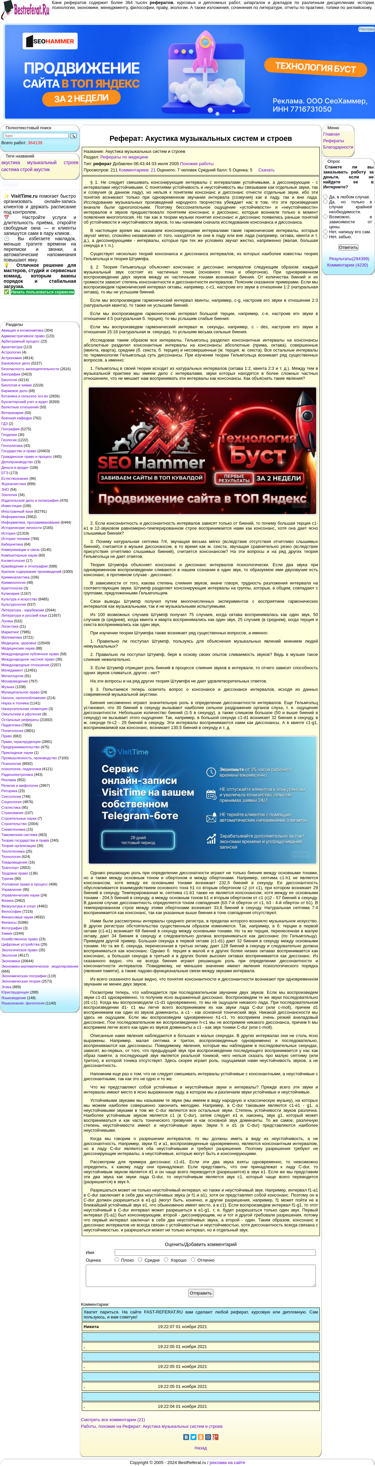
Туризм (7, 879)
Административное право (23, 336)
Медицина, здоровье (19, 643)
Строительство (14, 824)
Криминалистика (15, 577)
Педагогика (11, 725)
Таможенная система (19, 835)
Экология (9, 955)
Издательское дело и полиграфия (30, 500)
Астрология (11, 352)
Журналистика (13, 484)
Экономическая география (24, 976)
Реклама (8, 780)
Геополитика (12, 446)
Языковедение (13, 998)
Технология (11, 857)
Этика (6, 987)
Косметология (13, 561)
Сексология (11, 796)
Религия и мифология (19, 785)
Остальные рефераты (20, 720)
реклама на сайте (227, 1462)
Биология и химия (16, 385)
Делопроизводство (17, 462)
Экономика (10, 961)
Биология (9, 380)
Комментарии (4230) (347, 264)
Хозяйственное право (19, 939)
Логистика (9, 626)
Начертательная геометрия (24, 709)
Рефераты (333, 140)
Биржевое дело (14, 391)
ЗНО (5, 489)
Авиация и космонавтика (22, 330)
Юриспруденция (15, 992)
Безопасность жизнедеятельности (30, 369)
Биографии (10, 374)
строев (71, 162)
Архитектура (12, 347)
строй (26, 169)
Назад (200, 1447)
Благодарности (338, 147)
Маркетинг (10, 632)
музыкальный (42, 162)
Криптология (12, 588)
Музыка (7, 687)
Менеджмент (12, 670)
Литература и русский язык (24, 615)
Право (6, 736)
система (10, 169)
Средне (149, 1260)
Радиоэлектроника (17, 775)
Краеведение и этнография (24, 566)
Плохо (124, 1260)
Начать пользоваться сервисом (42, 292)
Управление (11, 889)
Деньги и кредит (15, 468)
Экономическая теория (21, 981)
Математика (11, 637)
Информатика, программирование (30, 522)
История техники (15, 539)
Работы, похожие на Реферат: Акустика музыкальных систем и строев (152, 1426)
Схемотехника (13, 829)
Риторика (9, 791)
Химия (6, 933)
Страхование (12, 813)
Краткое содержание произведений (31, 572)
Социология (11, 802)
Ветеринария (12, 413)
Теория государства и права (25, 840)
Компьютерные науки (19, 555)
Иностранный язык (17, 511)
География (10, 429)
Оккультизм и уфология (21, 714)
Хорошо (175, 1260)
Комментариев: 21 (137, 169)
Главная (331, 134)
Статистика (11, 807)
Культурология (13, 604)
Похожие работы (197, 163)
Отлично (202, 1260)
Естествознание (15, 478)
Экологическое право (19, 950)
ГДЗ (4, 424)
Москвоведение (14, 681)
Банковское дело (15, 363)
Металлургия (12, 676)
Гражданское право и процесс (26, 457)
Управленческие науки (20, 895)
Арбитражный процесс (20, 341)
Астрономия (11, 358)
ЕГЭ (4, 473)
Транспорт (10, 868)
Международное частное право (28, 659)
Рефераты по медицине (124, 157)
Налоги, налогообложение (23, 698)
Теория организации (18, 846)
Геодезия (9, 435)
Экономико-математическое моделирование (39, 966)
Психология (11, 764)
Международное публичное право (30, 654)
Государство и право (18, 451)
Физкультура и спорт (18, 906)
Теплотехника (13, 851)
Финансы (9, 922)
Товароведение (14, 862)
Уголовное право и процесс (24, 884)
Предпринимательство (20, 747)
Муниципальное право (20, 692)
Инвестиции (11, 506)
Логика (7, 621)
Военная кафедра (16, 418)
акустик (42, 169)
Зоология (9, 495)
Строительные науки (19, 818)
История (8, 533)
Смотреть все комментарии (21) (113, 1419)
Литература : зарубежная (22, 610)
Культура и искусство (19, 599)
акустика (10, 162)
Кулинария (10, 593)
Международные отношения (25, 665)
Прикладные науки (17, 753)
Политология (12, 731)
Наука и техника (15, 703)
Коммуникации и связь (20, 550)
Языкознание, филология (23, 1003)
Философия (11, 911)
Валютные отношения (20, 407)
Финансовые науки (17, 917)
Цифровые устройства (20, 944)
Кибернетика (12, 544)
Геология (9, 440)
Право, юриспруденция (21, 742)
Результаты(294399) (349, 258)
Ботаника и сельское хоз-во (24, 396)
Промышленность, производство (29, 758)
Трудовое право (14, 873)
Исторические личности (21, 528)
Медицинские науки (18, 648)
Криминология (13, 582)
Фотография (11, 928)
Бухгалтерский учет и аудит (24, 402)
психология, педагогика (21, 769)
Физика (7, 900)
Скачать (266, 169)
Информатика (13, 517)
